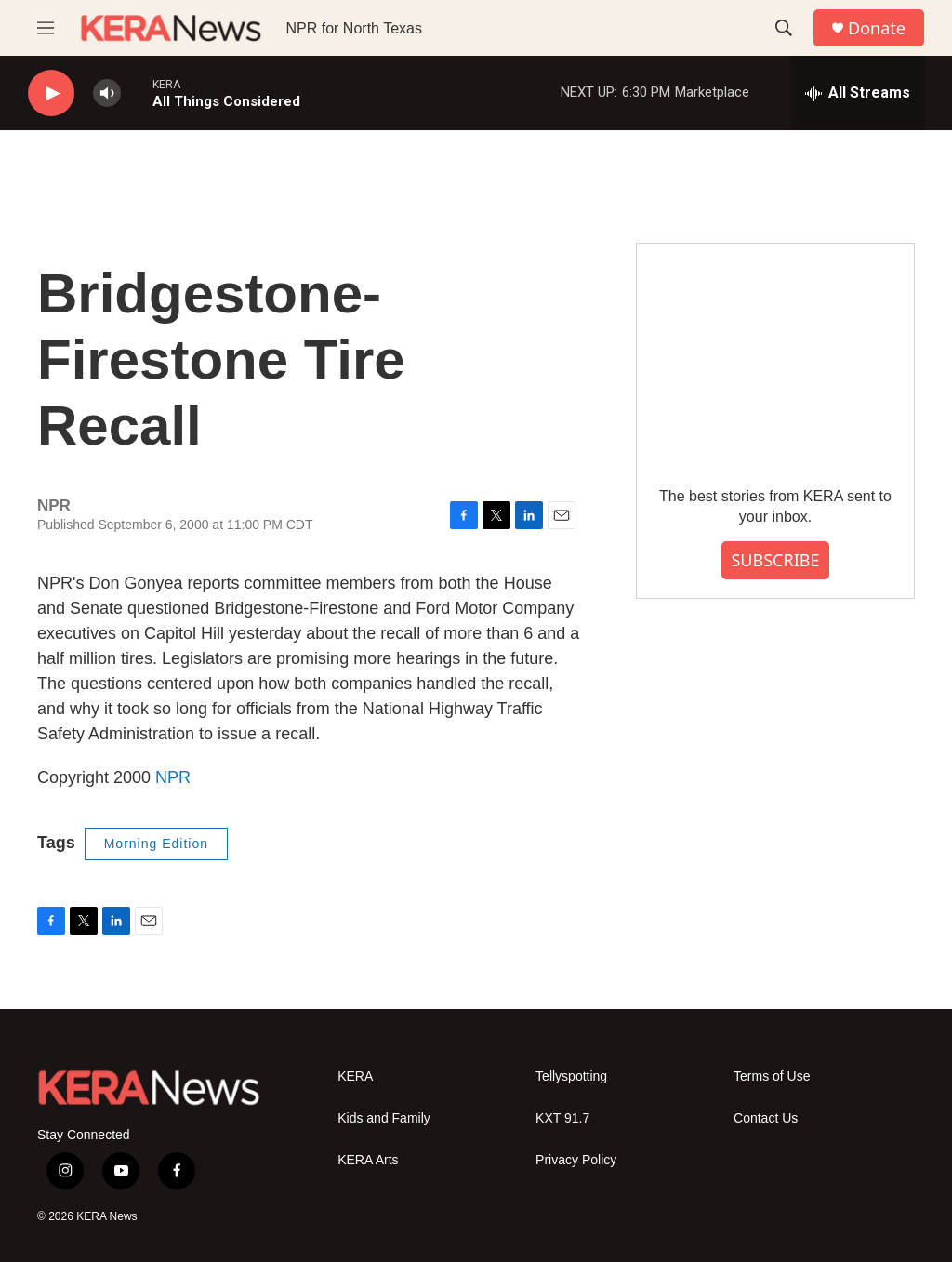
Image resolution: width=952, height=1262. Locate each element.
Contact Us (766, 1118)
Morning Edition (156, 843)
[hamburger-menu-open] (45, 27)
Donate (877, 28)
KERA (355, 1076)
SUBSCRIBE (775, 560)
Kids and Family (383, 1118)
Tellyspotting (571, 1076)
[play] (51, 93)
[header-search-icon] (783, 28)
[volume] (107, 93)
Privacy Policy (576, 1160)
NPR (173, 777)
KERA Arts (367, 1160)
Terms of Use (772, 1076)
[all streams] (857, 93)
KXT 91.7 (562, 1118)
